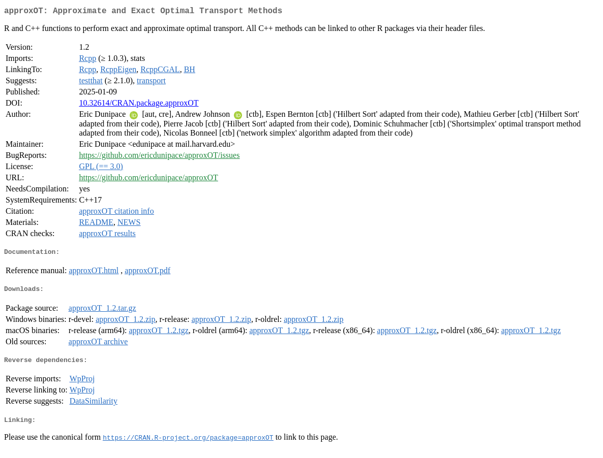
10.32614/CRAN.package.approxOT (138, 105)
